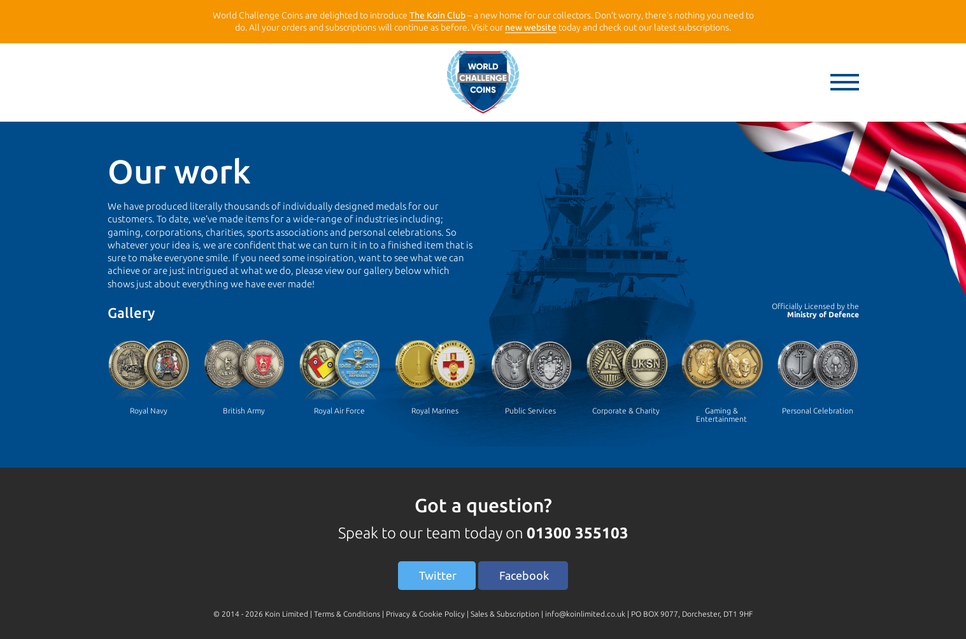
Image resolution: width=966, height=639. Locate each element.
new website (531, 27)
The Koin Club (437, 15)
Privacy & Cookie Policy (425, 614)
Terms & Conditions (347, 614)
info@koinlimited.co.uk (585, 614)
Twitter (438, 575)
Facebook (524, 575)
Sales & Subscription (505, 614)
